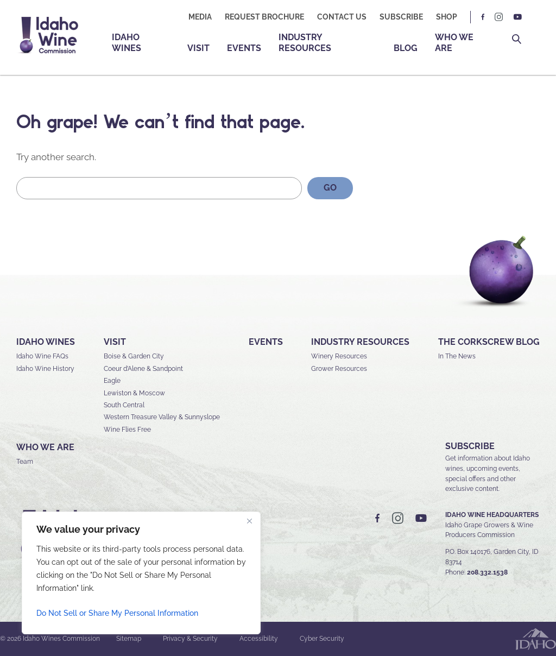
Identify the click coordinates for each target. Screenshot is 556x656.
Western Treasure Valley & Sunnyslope (162, 417)
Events (244, 48)
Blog (406, 48)
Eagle (112, 380)
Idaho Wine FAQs (42, 356)
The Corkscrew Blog (489, 342)
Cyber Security (322, 638)
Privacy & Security (190, 638)
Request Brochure (264, 16)
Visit (198, 48)
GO (330, 187)
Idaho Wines (126, 42)
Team (24, 461)
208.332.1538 (487, 572)
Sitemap (128, 638)
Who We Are (454, 42)
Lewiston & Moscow (134, 393)
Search (516, 39)
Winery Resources (339, 356)
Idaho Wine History (45, 369)
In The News (457, 356)
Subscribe (401, 16)
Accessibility (258, 638)
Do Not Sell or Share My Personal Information (117, 613)
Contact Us (342, 16)
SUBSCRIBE (470, 446)
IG (499, 17)
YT (517, 17)
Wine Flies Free (127, 429)
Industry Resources (305, 42)
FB (483, 17)
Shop (446, 16)
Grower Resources (339, 369)
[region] (141, 573)
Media (200, 16)
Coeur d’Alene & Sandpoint (143, 369)
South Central (124, 405)
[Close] (249, 520)
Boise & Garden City (134, 356)
